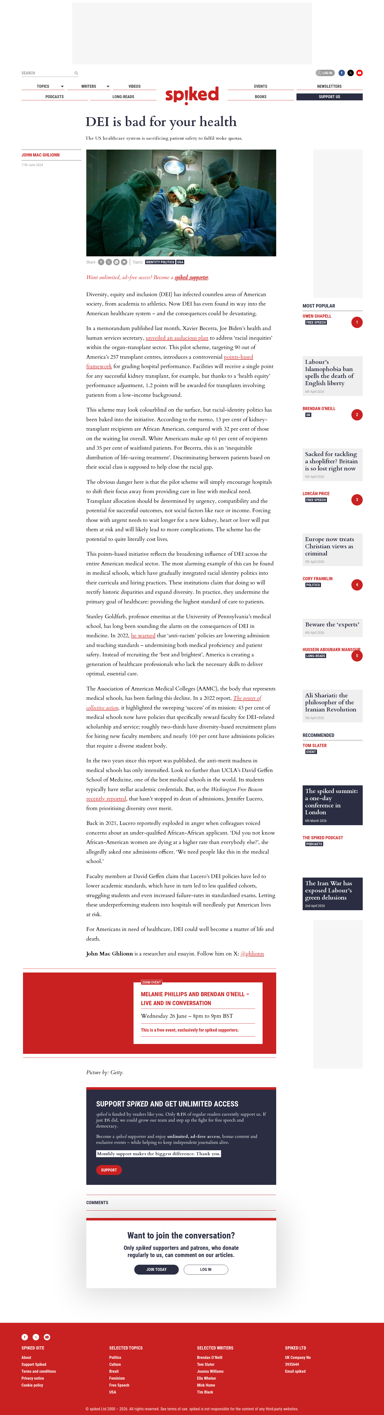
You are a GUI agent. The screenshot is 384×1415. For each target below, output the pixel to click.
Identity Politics (160, 262)
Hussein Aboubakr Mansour (332, 649)
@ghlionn (252, 953)
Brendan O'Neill (319, 408)
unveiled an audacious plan (177, 338)
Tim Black (205, 1392)
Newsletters (329, 86)
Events (260, 86)
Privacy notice (33, 1378)
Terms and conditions (39, 1371)
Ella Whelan (206, 1378)
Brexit (114, 1371)
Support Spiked (34, 1364)
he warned (143, 635)
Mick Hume (206, 1385)
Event (311, 752)
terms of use (177, 1409)
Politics (313, 585)
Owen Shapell (317, 316)
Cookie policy (32, 1385)
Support (109, 1170)
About (26, 1357)
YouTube (359, 73)
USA (180, 262)
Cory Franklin (318, 578)
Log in (324, 72)
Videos (135, 86)
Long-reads (123, 96)
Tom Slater (315, 745)
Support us (329, 96)
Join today (156, 1269)
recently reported (106, 798)
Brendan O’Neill (209, 1357)
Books (261, 96)
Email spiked (295, 1371)
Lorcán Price (316, 493)
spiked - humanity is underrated (192, 96)
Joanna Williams (210, 1371)
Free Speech (316, 322)
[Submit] (76, 73)
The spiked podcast (323, 837)
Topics (43, 86)
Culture (115, 1364)
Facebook (342, 73)
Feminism (117, 1378)
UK (308, 415)
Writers (88, 86)
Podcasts (54, 96)
